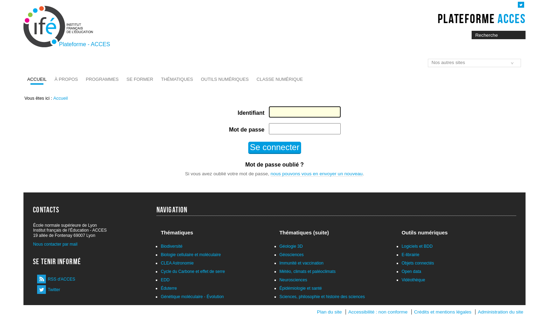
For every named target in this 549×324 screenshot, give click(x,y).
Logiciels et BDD (417, 246)
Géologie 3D (291, 246)
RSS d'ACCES (61, 279)
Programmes (102, 79)
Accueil (37, 79)
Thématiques (177, 79)
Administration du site (500, 312)
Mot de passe (246, 130)
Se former (139, 79)
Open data (411, 271)
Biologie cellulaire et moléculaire (191, 254)
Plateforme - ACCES (84, 44)
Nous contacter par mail (55, 244)
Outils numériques (225, 79)
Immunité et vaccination (301, 263)
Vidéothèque (413, 279)
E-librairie (410, 254)
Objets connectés (418, 263)
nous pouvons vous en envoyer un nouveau (317, 173)
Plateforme (482, 19)
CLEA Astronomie (177, 263)
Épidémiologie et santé (300, 288)
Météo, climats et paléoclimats (307, 271)
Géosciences (291, 254)
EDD (165, 279)
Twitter (54, 289)
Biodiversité (171, 246)
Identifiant (251, 113)
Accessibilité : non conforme (378, 312)
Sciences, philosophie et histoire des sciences (322, 296)
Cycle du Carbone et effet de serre (193, 271)
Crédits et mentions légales (442, 312)
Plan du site (329, 312)
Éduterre (169, 288)
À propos (66, 79)
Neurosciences (293, 279)
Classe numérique (280, 79)
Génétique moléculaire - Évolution (192, 296)
